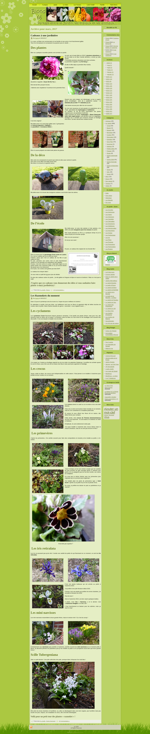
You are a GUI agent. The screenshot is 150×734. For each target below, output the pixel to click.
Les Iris (107, 237)
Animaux (108, 121)
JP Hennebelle (109, 366)
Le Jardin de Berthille (111, 290)
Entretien (109, 139)
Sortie (108, 174)
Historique (108, 198)
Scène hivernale (50, 721)
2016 (109, 97)
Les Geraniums (110, 224)
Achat (108, 125)
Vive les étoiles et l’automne (111, 46)
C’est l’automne (110, 50)
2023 (108, 81)
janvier (111, 74)
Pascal (107, 38)
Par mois (108, 202)
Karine (37, 38)
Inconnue (109, 144)
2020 (109, 88)
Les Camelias (109, 219)
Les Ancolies (109, 210)
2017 (109, 95)
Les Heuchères (110, 230)
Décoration (110, 137)
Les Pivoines (109, 242)
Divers (48, 290)
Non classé (108, 181)
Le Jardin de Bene (111, 287)
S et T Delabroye (110, 378)
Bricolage (109, 132)
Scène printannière (112, 165)
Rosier (109, 153)
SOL (108, 172)
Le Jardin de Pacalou (111, 300)
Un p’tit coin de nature (112, 323)
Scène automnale (112, 155)
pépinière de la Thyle (71, 102)
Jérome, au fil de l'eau (112, 364)
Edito (107, 193)
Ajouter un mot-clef (111, 410)
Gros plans (108, 195)
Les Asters (108, 214)
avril (110, 67)
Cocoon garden (110, 274)
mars (110, 70)
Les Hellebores (110, 226)
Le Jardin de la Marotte (109, 293)
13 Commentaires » (64, 721)
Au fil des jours (109, 272)
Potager (109, 151)
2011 (109, 109)
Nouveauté (111, 415)
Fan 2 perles (109, 342)
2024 (109, 79)
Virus (106, 417)
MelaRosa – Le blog (111, 376)
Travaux (107, 183)
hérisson (106, 415)
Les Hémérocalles (110, 228)
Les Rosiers (109, 249)
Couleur (109, 135)
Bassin (109, 128)
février (110, 72)
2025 (109, 77)
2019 (109, 90)
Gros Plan (110, 142)
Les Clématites (109, 221)
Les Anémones (109, 212)
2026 (109, 63)
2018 (109, 93)
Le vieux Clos (109, 311)
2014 (109, 102)
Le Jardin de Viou (110, 302)
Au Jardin (42, 290)
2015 (109, 100)
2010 (109, 111)
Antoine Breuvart (110, 356)
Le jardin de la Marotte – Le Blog (110, 297)
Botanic (109, 130)
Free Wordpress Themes (77, 732)
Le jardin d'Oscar (110, 285)
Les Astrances (109, 217)
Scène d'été (110, 159)
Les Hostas (108, 233)
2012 (109, 107)
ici (47, 274)
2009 (109, 113)
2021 (109, 86)
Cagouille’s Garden (110, 397)
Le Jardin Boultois (110, 283)
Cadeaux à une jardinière (44, 35)
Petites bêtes (111, 149)
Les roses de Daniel (111, 371)
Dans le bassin (108, 387)
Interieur (109, 146)
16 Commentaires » (58, 290)
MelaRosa (108, 373)
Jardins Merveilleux (111, 281)
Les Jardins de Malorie (109, 318)
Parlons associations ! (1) (111, 399)
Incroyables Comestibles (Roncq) (111, 334)
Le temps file (110, 43)
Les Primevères (110, 244)
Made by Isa (109, 348)
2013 (109, 104)
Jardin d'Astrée (109, 362)
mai (110, 65)
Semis (109, 169)
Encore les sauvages (110, 393)
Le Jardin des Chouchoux (109, 305)
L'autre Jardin (109, 369)
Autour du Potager (111, 331)
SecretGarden (109, 321)
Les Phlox (108, 240)
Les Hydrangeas (110, 235)
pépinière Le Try (85, 102)
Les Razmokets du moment (45, 295)
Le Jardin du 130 (110, 308)
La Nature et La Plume (111, 391)
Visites (107, 186)
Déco (107, 176)
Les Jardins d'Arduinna (108, 314)
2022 (109, 83)
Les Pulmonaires (110, 247)
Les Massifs (109, 200)
